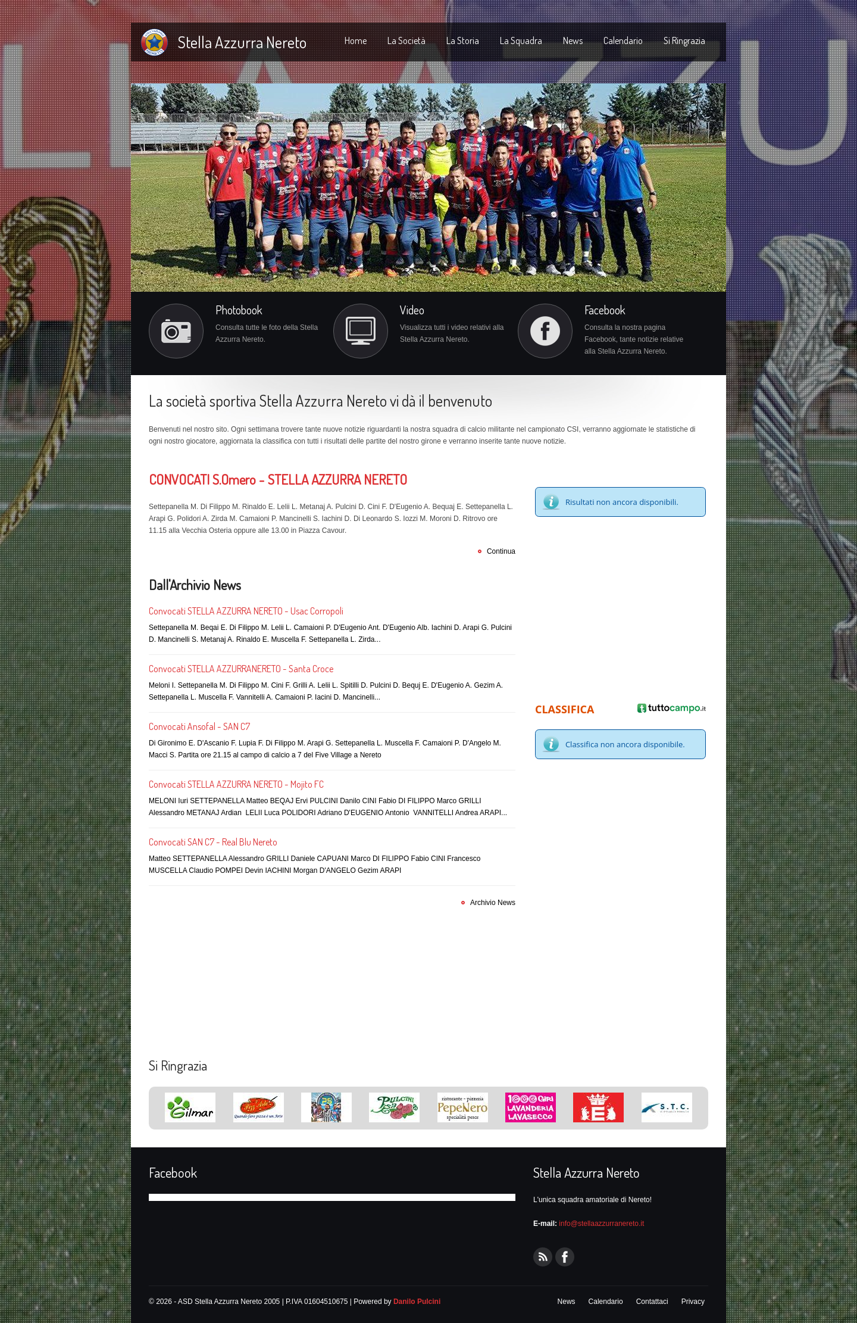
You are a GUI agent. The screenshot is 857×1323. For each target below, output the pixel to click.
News (573, 40)
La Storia (462, 40)
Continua (501, 551)
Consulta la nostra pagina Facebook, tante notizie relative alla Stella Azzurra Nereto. (633, 339)
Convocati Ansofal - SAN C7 (199, 726)
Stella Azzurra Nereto (242, 42)
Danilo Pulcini (416, 1301)
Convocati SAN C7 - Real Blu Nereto (213, 842)
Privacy (693, 1301)
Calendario (623, 40)
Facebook (604, 309)
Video (412, 309)
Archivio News (492, 902)
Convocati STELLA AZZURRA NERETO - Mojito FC (236, 784)
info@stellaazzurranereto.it (601, 1223)
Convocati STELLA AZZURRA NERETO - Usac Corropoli (246, 611)
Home (356, 40)
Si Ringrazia (684, 40)
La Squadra (521, 40)
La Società (406, 40)
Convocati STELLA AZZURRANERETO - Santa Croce (241, 669)
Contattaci (652, 1301)
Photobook (238, 309)
